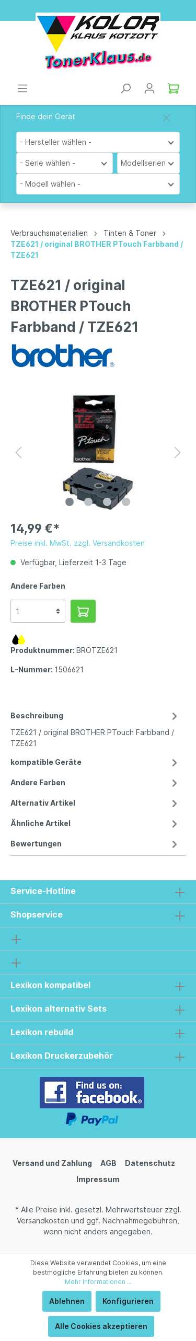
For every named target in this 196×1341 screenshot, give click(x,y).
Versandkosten (43, 1220)
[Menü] (22, 88)
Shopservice (36, 914)
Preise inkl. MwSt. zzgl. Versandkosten (77, 542)
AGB (108, 1163)
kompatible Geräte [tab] (95, 762)
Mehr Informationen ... (98, 1282)
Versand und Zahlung (52, 1163)
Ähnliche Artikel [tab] (95, 823)
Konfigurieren (128, 1301)
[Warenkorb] (174, 88)
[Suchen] (125, 88)
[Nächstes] (178, 452)
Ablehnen (67, 1301)
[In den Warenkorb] (83, 611)
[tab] (95, 727)
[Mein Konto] (149, 88)
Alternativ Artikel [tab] (95, 803)
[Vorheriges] (18, 452)
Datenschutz (150, 1163)
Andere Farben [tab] (95, 782)
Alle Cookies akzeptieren (101, 1326)
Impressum (98, 1179)
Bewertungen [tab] (95, 843)
